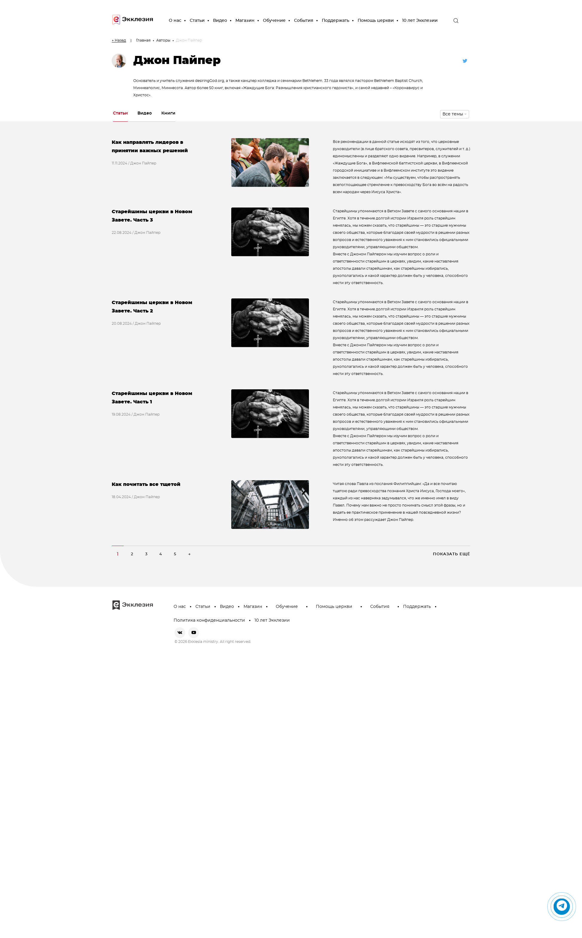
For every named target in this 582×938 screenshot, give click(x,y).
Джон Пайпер (143, 163)
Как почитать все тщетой (146, 484)
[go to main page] (133, 21)
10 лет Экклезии (420, 21)
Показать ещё (451, 554)
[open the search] (455, 20)
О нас (175, 21)
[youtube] (193, 632)
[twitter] (465, 60)
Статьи (197, 21)
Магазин (245, 21)
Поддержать (335, 21)
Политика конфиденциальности (209, 620)
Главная (143, 40)
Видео (220, 21)
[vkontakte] (179, 632)
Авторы (163, 40)
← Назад (119, 40)
